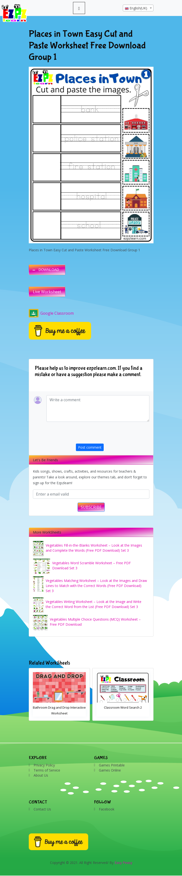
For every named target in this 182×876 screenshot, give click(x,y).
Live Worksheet (47, 291)
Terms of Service (47, 770)
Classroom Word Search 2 (123, 707)
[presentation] (112, 434)
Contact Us (42, 809)
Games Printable (112, 765)
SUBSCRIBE (91, 507)
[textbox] (138, 8)
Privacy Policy (44, 765)
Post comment (90, 447)
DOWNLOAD (49, 270)
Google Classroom (51, 313)
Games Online (110, 770)
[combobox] (138, 8)
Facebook (106, 809)
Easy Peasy (123, 862)
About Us (41, 775)
